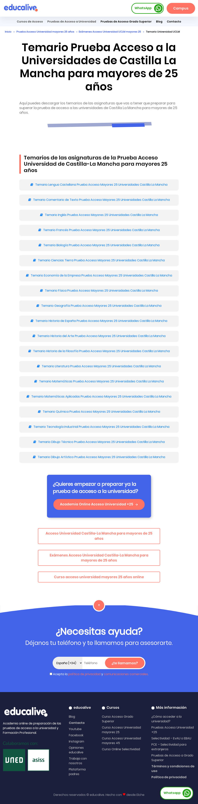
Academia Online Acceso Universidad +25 (99, 504)
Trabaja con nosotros (78, 760)
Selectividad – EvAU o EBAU (171, 738)
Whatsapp (177, 793)
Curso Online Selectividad (121, 749)
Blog (159, 21)
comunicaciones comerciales (126, 674)
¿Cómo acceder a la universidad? (166, 718)
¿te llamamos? (125, 663)
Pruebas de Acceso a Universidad (71, 21)
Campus (181, 8)
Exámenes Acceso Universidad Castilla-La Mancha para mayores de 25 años (99, 558)
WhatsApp (149, 8)
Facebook (76, 735)
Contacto (77, 723)
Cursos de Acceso (30, 21)
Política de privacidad (168, 777)
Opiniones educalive (76, 750)
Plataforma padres (77, 771)
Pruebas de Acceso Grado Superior (126, 21)
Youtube (75, 729)
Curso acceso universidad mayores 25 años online (99, 577)
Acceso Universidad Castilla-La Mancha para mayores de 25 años (99, 536)
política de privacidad (84, 674)
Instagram (76, 741)
